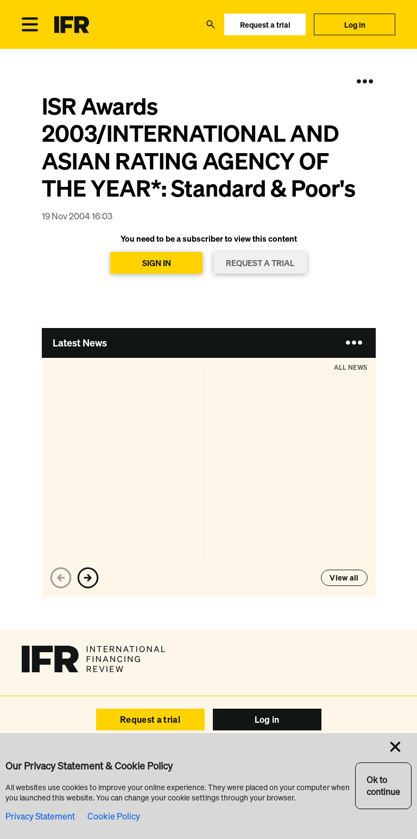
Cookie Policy (113, 816)
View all (344, 577)
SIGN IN (156, 262)
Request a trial (265, 25)
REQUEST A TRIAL (260, 262)
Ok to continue (383, 786)
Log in (354, 25)
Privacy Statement (40, 816)
